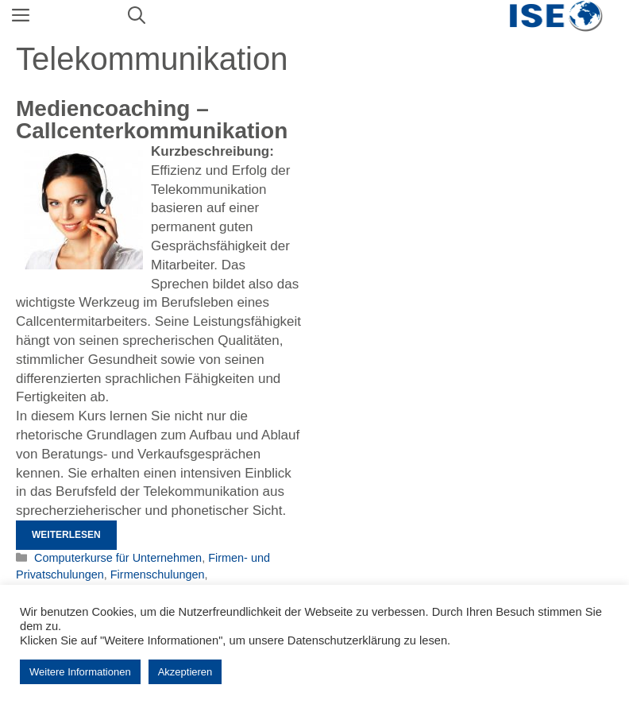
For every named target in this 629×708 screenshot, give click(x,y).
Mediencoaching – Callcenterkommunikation (151, 119)
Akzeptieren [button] (185, 672)
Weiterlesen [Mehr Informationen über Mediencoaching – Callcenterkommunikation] (66, 534)
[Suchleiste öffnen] (136, 16)
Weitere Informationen (80, 672)
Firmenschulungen (157, 574)
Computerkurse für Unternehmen (118, 557)
